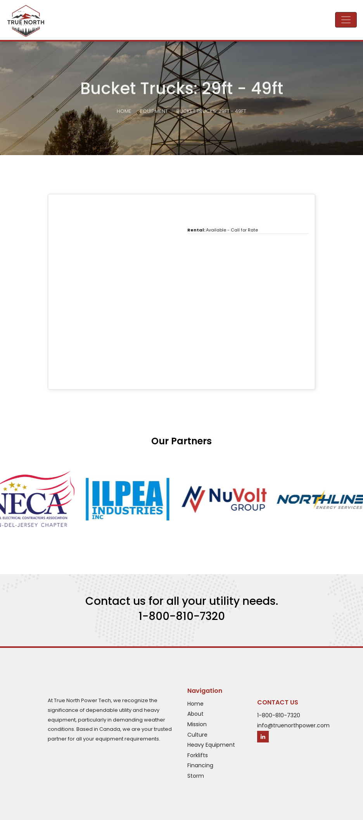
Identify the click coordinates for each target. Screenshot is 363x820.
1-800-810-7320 (181, 616)
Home (124, 112)
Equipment (154, 112)
